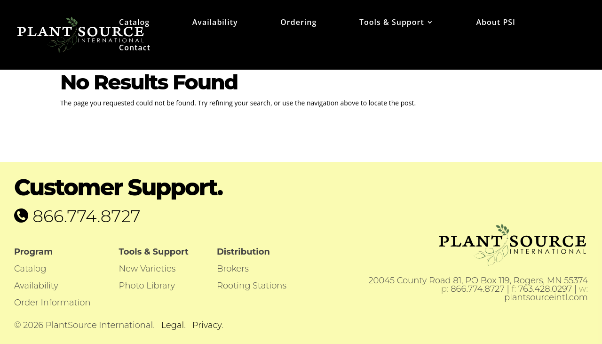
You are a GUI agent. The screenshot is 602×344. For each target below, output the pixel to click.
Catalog (134, 23)
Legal (172, 325)
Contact (134, 48)
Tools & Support (391, 23)
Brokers (233, 269)
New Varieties (147, 269)
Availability (215, 23)
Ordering (298, 23)
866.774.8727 (84, 216)
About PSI (495, 23)
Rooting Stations (251, 285)
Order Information (52, 302)
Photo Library (147, 285)
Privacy (207, 325)
